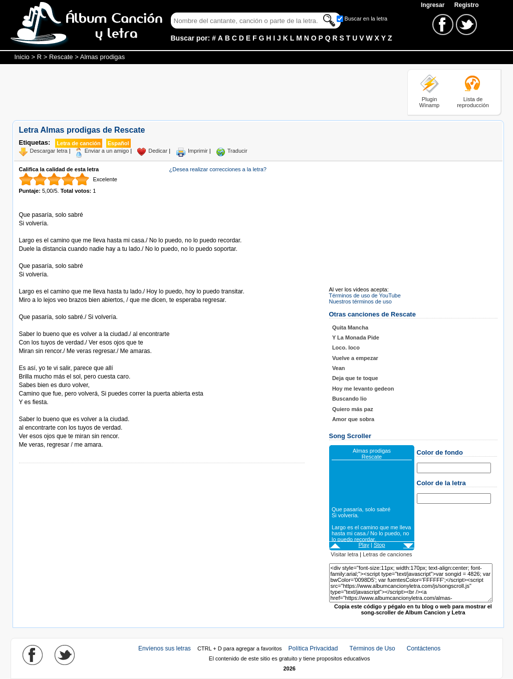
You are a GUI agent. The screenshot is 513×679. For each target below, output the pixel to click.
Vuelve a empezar (355, 358)
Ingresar (433, 5)
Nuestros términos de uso (360, 301)
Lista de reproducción (473, 102)
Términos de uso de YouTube (365, 295)
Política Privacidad (313, 648)
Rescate (61, 57)
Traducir (237, 151)
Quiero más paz (352, 409)
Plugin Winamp (429, 102)
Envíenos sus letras (164, 648)
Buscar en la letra (366, 19)
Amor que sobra (353, 419)
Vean (338, 368)
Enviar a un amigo (107, 151)
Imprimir (198, 151)
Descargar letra (49, 151)
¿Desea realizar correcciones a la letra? (218, 169)
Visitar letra (344, 554)
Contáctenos (423, 648)
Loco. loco (346, 348)
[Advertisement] (195, 91)
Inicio (22, 57)
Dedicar (157, 151)
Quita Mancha (350, 327)
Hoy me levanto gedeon (363, 389)
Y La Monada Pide (355, 337)
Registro (466, 5)
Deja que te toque (355, 378)
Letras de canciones (387, 554)
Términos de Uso (372, 648)
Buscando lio (349, 399)
